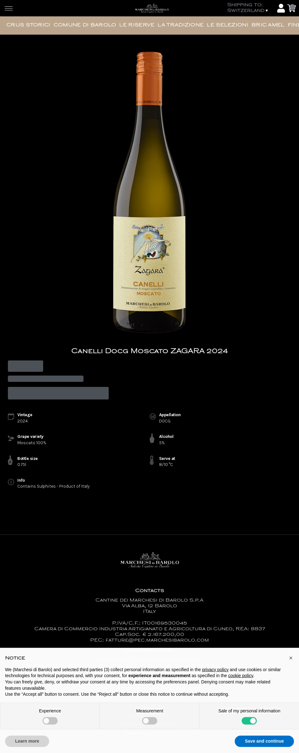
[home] (151, 8)
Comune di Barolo (85, 25)
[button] (291, 670)
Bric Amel (268, 25)
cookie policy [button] (240, 687)
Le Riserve (136, 25)
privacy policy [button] (215, 680)
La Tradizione (181, 25)
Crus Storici (28, 25)
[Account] (281, 8)
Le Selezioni (227, 25)
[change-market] (250, 8)
